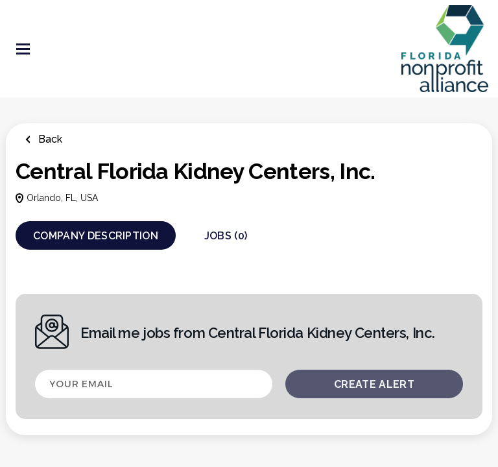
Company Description (95, 236)
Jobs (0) (226, 236)
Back (49, 139)
